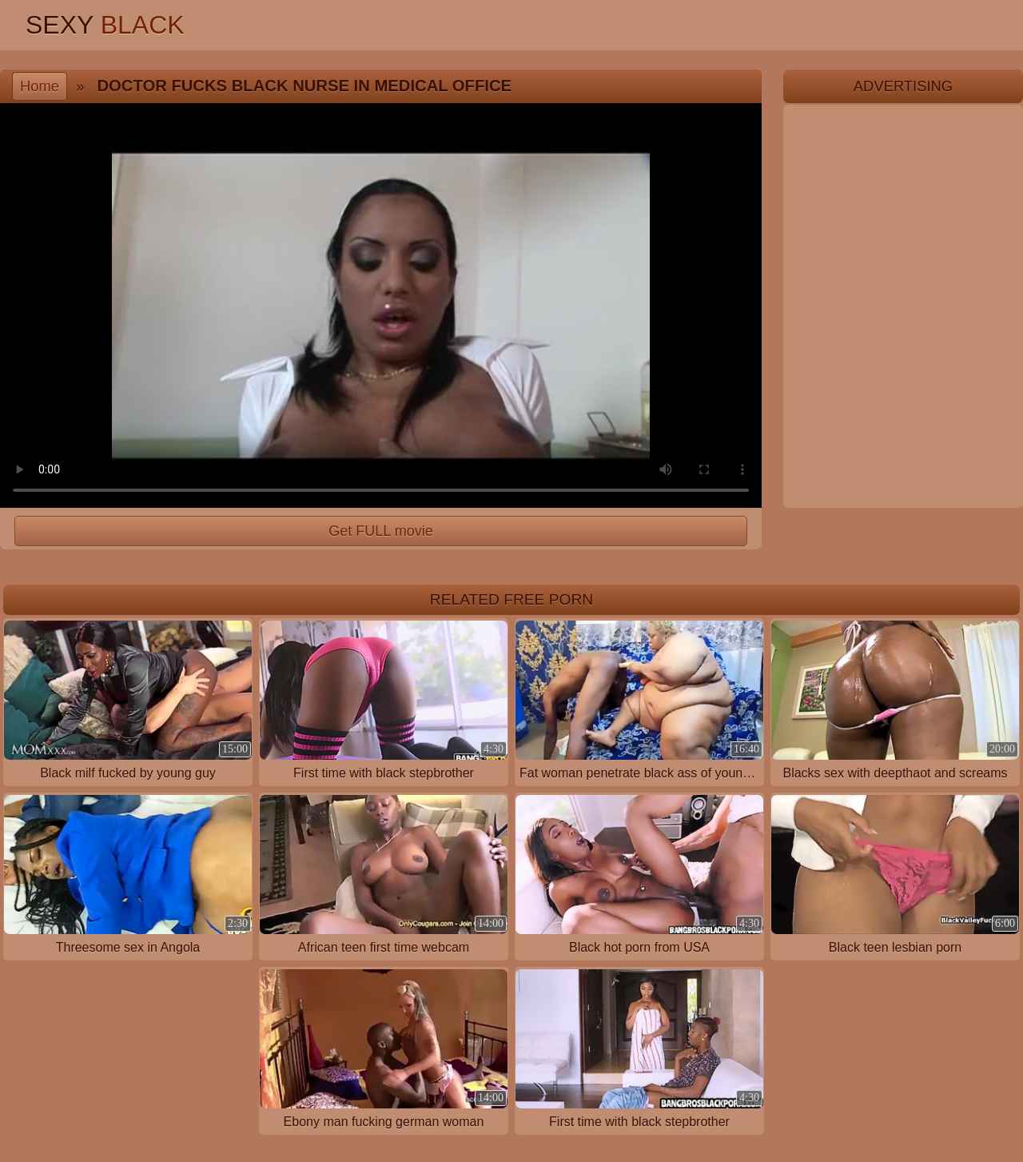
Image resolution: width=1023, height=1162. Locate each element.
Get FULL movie (380, 531)
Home (39, 86)
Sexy (105, 24)
